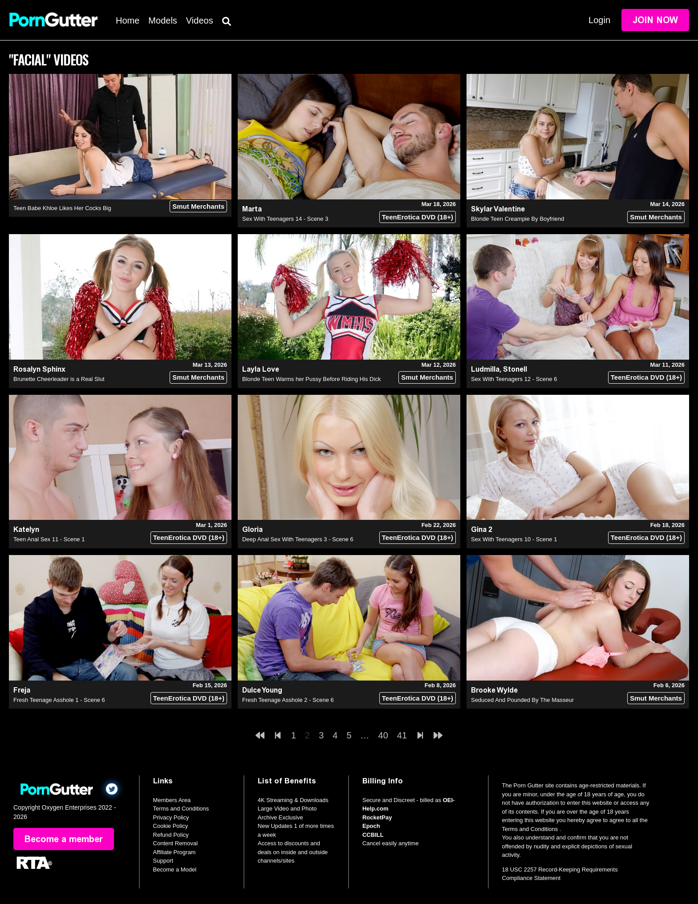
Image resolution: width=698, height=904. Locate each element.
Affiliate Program (174, 852)
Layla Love (260, 369)
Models (162, 20)
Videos (199, 20)
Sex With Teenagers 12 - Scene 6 (514, 379)
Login (599, 20)
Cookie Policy (170, 826)
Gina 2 (481, 529)
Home (127, 20)
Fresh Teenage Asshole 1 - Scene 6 (59, 700)
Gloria (252, 529)
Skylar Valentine (498, 209)
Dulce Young (262, 690)
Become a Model (175, 869)
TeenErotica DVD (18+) (417, 217)
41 (402, 735)
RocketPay (377, 817)
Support (163, 860)
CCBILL (373, 834)
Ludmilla (485, 369)
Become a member (63, 839)
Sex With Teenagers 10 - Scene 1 (514, 539)
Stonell (515, 369)
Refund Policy (171, 834)
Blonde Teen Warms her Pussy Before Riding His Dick (311, 379)
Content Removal (175, 843)
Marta (252, 209)
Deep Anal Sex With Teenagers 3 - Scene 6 (297, 539)
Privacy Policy (171, 817)
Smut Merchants (198, 206)
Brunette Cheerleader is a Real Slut (59, 379)
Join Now (655, 20)
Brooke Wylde (494, 690)
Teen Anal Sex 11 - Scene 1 (49, 539)
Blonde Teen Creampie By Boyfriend (517, 218)
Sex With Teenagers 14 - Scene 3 (285, 218)
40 (383, 735)
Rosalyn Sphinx (39, 369)
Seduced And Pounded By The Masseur (522, 700)
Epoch (371, 826)
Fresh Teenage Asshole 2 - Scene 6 (288, 700)
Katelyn (26, 529)
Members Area (172, 800)
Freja (21, 690)
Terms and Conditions (181, 808)
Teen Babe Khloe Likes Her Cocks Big (62, 208)
